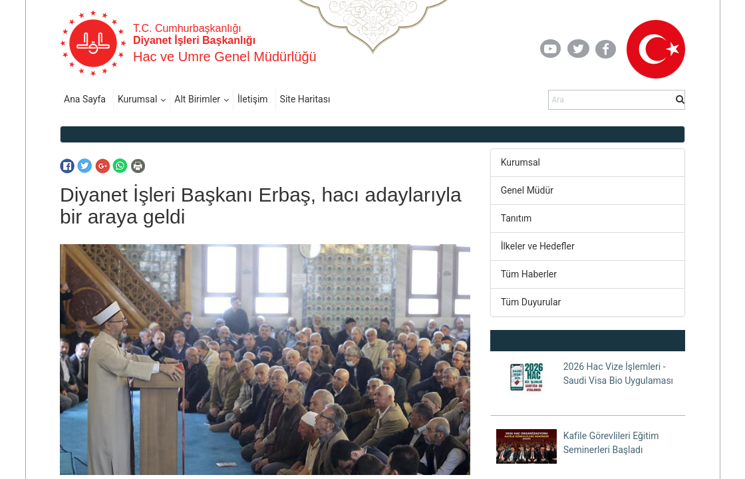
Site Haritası (305, 99)
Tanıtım (516, 218)
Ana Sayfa (85, 99)
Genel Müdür (527, 190)
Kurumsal (137, 99)
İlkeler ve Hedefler (538, 246)
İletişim (252, 99)
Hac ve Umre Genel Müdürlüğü (225, 56)
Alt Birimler (197, 99)
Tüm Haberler (529, 274)
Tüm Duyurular (531, 302)
